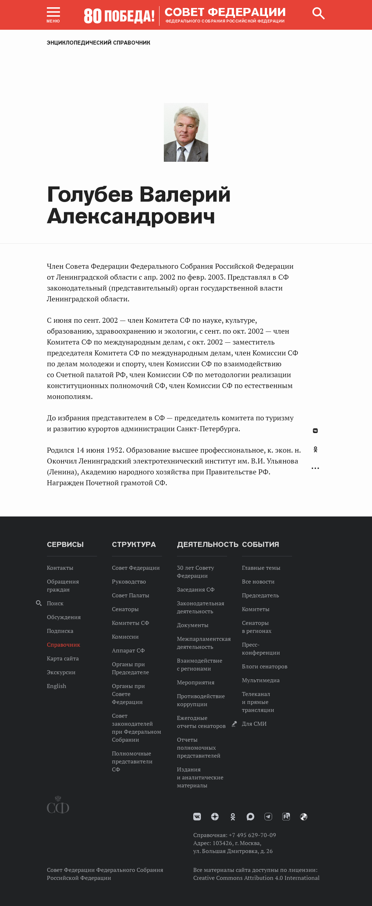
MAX (250, 816)
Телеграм (268, 816)
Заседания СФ (196, 589)
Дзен (215, 816)
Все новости (258, 581)
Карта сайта (63, 658)
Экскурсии (61, 672)
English (56, 685)
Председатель (260, 595)
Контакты (60, 567)
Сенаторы (125, 609)
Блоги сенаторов (264, 666)
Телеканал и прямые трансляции (258, 701)
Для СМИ (254, 723)
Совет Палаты (130, 595)
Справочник (63, 644)
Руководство (129, 581)
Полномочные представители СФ (132, 761)
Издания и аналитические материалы (200, 777)
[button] (53, 15)
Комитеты (256, 609)
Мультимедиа (261, 680)
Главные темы (261, 567)
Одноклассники (315, 449)
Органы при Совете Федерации (128, 693)
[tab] (315, 453)
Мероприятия (195, 682)
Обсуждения (64, 617)
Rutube (286, 816)
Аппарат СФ (128, 650)
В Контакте (315, 430)
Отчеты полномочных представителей (199, 747)
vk (197, 816)
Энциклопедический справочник (98, 43)
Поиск (55, 603)
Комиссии (125, 636)
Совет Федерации (136, 567)
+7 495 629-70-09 (252, 835)
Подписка (60, 630)
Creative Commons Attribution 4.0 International (256, 877)
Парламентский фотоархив (303, 816)
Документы (193, 625)
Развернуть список (315, 468)
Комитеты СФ (130, 622)
